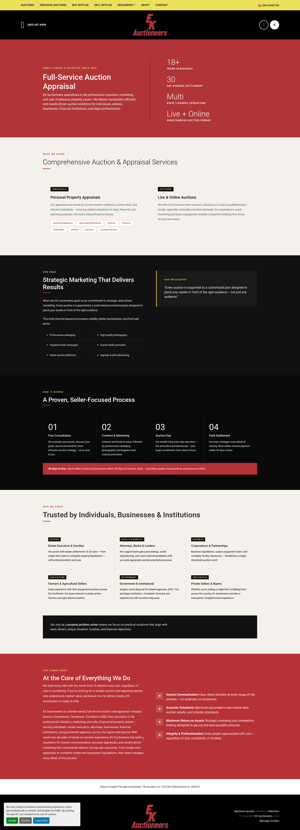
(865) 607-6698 (36, 24)
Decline (25, 820)
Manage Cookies (269, 820)
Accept (12, 820)
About (145, 5)
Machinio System (244, 811)
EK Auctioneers (263, 816)
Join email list (270, 5)
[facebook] (263, 24)
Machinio (273, 811)
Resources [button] (125, 5)
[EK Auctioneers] (150, 816)
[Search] (274, 24)
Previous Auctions (53, 5)
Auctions (27, 5)
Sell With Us (103, 5)
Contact (162, 5)
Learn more (41, 820)
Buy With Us (80, 5)
